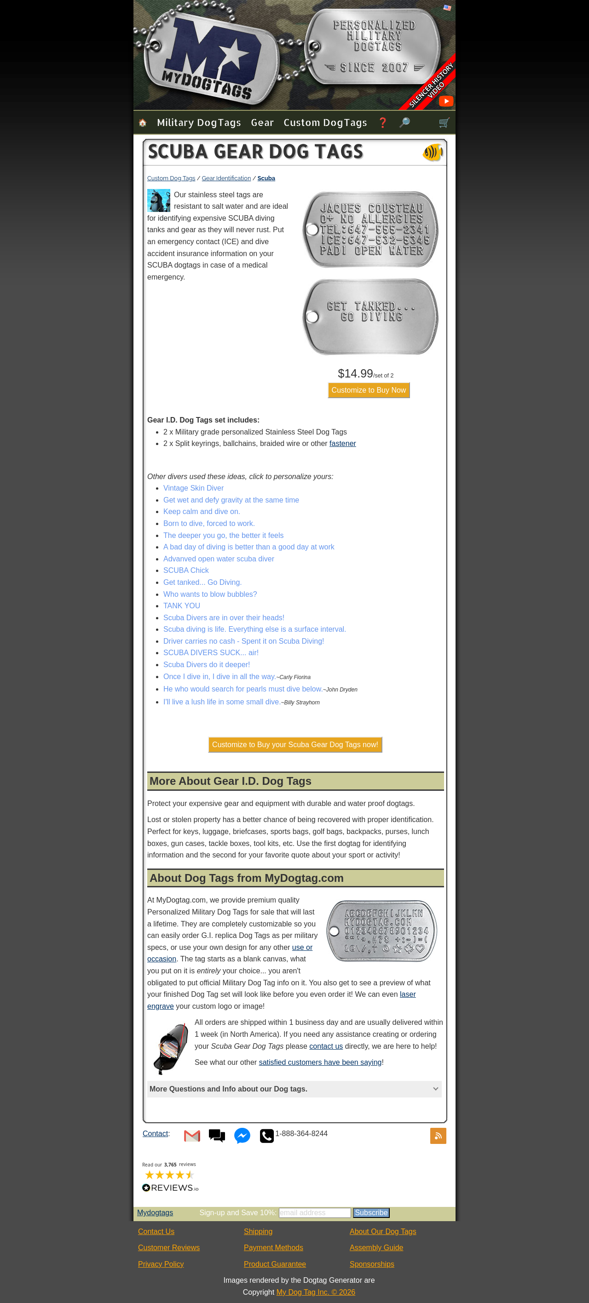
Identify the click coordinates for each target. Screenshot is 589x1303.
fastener (342, 443)
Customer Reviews (169, 1248)
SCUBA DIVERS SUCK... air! (211, 653)
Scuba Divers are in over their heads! (223, 618)
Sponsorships (372, 1264)
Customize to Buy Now (369, 390)
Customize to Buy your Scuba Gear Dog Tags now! (295, 745)
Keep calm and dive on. (201, 511)
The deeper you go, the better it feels (223, 535)
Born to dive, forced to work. (209, 523)
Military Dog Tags (199, 122)
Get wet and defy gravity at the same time (231, 500)
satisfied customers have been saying (320, 1062)
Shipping (258, 1231)
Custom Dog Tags (325, 122)
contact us (326, 1046)
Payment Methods (273, 1248)
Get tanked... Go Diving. (202, 582)
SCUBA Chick (186, 570)
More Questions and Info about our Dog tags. (228, 1089)
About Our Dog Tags (383, 1231)
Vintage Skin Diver (193, 488)
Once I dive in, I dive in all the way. (219, 676)
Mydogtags (155, 1213)
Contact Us (156, 1231)
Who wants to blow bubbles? (210, 594)
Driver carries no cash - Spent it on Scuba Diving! (243, 641)
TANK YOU (181, 606)
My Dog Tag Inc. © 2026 (316, 1292)
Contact (155, 1133)
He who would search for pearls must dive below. (243, 689)
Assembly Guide (377, 1248)
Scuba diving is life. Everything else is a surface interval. (254, 629)
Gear (262, 122)
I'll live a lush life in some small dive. (222, 702)
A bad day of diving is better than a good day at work (249, 547)
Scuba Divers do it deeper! (206, 665)
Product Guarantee (275, 1264)
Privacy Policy (161, 1264)
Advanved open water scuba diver (218, 559)
